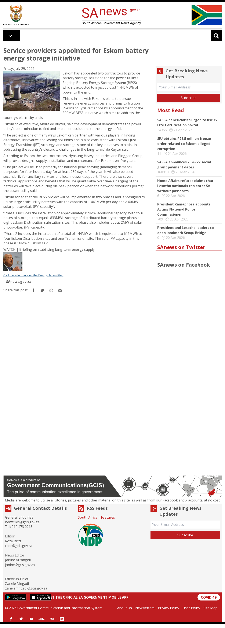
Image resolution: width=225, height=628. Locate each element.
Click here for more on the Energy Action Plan (33, 275)
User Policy (191, 608)
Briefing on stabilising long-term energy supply (57, 249)
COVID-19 (209, 597)
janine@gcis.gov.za (20, 564)
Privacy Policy (168, 608)
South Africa (87, 517)
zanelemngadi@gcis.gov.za (26, 588)
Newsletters (145, 608)
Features (108, 517)
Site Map (210, 608)
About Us (124, 608)
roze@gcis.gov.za (18, 545)
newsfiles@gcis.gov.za (22, 522)
